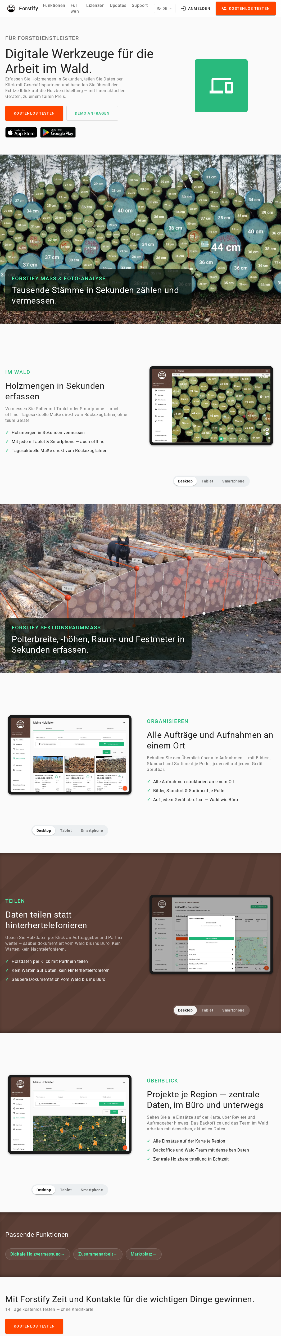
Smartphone (233, 481)
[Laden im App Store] (21, 132)
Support (140, 5)
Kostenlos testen (34, 113)
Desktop (185, 481)
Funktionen (54, 5)
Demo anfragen (92, 113)
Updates (118, 5)
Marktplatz (144, 1254)
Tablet (207, 481)
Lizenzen (95, 5)
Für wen (75, 8)
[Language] (164, 8)
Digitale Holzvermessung (37, 1254)
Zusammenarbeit (97, 1254)
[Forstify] (21, 8)
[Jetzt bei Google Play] (58, 132)
